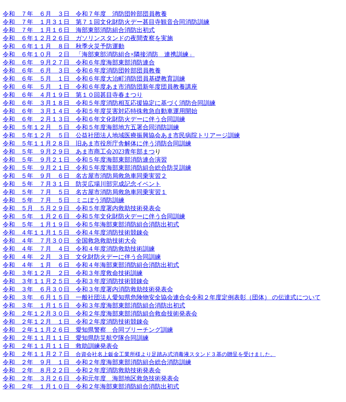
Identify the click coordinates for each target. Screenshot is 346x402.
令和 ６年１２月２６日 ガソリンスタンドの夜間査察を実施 (88, 38)
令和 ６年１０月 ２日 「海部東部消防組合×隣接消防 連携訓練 (96, 54)
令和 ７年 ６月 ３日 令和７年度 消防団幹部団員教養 (85, 13)
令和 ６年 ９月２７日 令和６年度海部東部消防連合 (79, 62)
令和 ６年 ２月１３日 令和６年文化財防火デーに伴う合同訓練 (94, 119)
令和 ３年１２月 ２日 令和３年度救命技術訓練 (73, 273)
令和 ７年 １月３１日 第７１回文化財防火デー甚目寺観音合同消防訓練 (106, 22)
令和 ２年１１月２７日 (39, 354)
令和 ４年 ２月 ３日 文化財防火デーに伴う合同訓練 (82, 256)
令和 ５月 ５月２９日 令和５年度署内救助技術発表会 (82, 208)
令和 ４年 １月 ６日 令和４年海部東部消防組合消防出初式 (91, 265)
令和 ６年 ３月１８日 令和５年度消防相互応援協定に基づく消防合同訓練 (109, 103)
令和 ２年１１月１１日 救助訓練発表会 (60, 346)
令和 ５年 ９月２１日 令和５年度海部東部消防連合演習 (85, 159)
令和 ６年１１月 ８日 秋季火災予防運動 (63, 46)
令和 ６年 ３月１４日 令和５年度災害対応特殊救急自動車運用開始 (100, 111)
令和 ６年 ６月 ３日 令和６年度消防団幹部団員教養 (82, 70)
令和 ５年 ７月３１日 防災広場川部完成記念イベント (82, 184)
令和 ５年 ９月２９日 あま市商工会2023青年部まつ (79, 151)
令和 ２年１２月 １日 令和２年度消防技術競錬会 (76, 321)
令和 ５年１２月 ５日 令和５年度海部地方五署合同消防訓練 (91, 127)
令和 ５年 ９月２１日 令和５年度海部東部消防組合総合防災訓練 (97, 167)
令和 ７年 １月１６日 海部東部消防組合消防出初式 (79, 30)
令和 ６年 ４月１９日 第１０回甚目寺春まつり (73, 94)
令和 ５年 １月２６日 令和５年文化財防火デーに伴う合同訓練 (94, 216)
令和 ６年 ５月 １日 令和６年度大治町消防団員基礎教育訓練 (94, 78)
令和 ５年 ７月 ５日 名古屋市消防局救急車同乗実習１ (85, 192)
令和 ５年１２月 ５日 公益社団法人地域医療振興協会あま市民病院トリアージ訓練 (121, 135)
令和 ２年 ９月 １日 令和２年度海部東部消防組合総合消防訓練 (97, 362)
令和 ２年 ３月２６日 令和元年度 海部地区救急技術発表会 (91, 378)
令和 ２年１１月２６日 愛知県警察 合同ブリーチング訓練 (88, 329)
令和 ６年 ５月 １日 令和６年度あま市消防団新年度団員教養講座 (100, 86)
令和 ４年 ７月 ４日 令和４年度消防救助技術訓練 (79, 248)
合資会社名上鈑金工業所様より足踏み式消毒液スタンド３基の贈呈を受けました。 (176, 354)
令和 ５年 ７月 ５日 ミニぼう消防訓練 (63, 200)
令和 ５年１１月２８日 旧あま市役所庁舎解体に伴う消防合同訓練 (97, 143)
